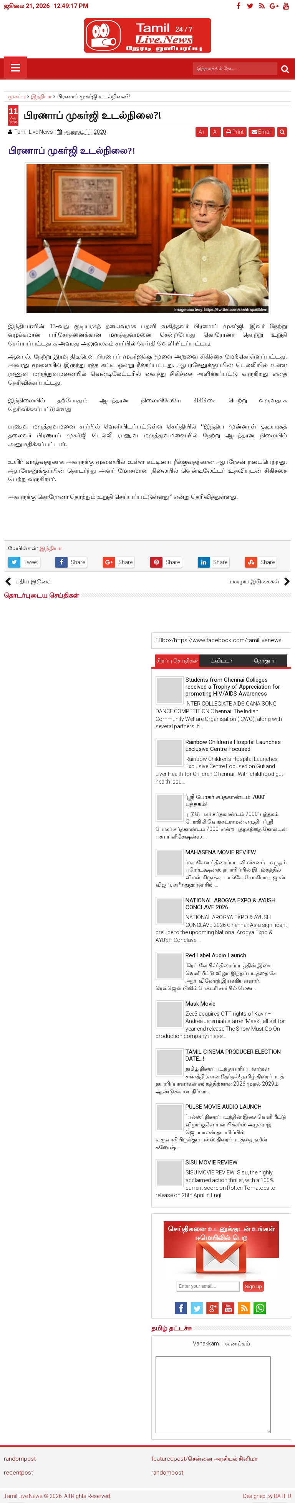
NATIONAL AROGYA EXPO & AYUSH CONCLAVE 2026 (230, 904)
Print (235, 132)
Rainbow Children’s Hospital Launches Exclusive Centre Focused (233, 745)
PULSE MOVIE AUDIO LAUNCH (224, 1106)
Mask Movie (200, 1003)
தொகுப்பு (265, 661)
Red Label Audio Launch (216, 955)
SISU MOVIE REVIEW (211, 1162)
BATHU (282, 1496)
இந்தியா (51, 548)
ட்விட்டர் (221, 661)
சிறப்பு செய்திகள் (177, 661)
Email (262, 132)
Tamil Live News (23, 1496)
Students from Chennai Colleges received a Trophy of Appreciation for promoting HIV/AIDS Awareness (233, 686)
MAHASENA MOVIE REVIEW (221, 852)
